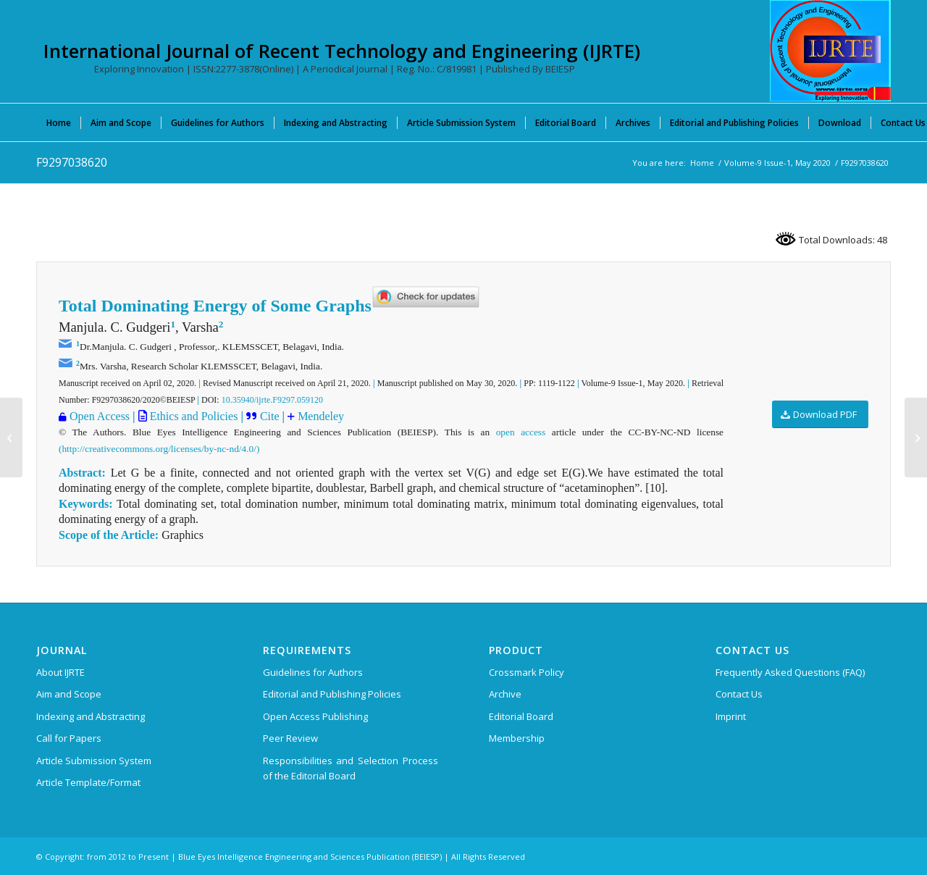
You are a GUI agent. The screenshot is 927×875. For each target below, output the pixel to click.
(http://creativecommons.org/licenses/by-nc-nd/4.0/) (159, 448)
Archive (505, 693)
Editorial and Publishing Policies (332, 693)
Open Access (100, 416)
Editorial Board (521, 716)
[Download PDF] (820, 415)
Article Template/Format (88, 782)
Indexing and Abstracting (90, 716)
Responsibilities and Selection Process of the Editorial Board (350, 768)
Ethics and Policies (192, 416)
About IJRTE (60, 672)
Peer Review (290, 738)
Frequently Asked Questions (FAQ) (790, 672)
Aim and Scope (68, 693)
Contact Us (739, 693)
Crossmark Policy (526, 672)
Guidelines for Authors (313, 672)
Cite (271, 416)
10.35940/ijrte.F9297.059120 (272, 400)
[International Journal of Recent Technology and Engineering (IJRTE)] (830, 50)
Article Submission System (93, 760)
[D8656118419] (11, 437)
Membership (517, 738)
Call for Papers (68, 738)
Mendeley (319, 416)
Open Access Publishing (315, 716)
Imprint (731, 716)
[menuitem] (58, 122)
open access (521, 432)
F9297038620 (71, 162)
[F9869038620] (916, 437)
